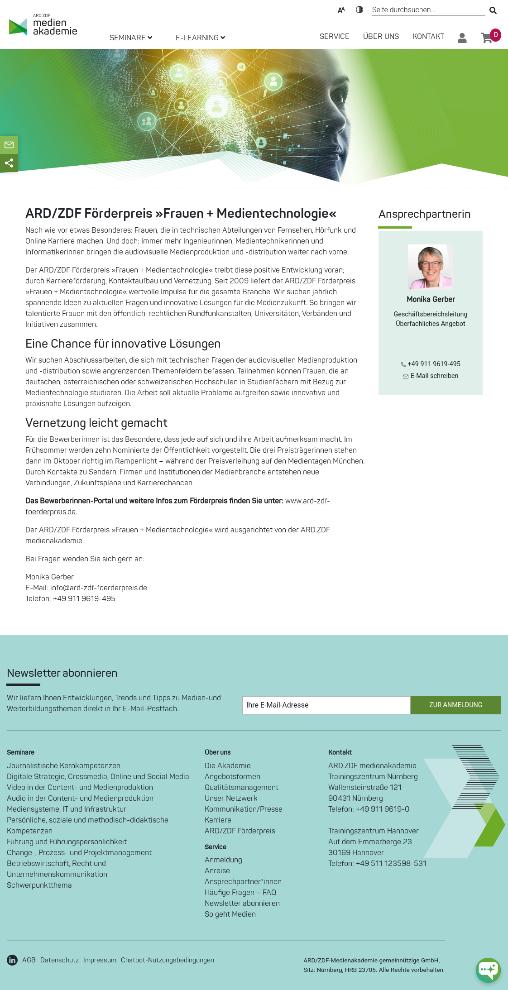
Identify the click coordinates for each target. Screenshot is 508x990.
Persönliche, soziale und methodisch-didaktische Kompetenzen (87, 826)
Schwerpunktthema (39, 885)
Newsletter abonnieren (242, 903)
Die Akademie (228, 765)
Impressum (99, 960)
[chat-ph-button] (488, 970)
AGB (29, 960)
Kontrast (359, 9)
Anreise (217, 870)
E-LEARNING (200, 38)
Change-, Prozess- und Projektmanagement (79, 852)
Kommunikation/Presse (244, 809)
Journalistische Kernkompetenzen (63, 765)
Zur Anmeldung (455, 705)
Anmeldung (223, 860)
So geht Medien (230, 914)
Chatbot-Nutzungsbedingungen (167, 960)
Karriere (218, 820)
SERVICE (335, 36)
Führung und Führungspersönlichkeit (67, 842)
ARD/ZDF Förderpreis (240, 831)
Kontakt (428, 36)
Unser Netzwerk (231, 798)
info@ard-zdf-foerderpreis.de (98, 588)
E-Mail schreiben (430, 376)
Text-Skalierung (341, 9)
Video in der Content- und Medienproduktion (80, 787)
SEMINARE (131, 38)
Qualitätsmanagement (241, 787)
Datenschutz (59, 960)
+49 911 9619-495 (430, 364)
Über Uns (381, 36)
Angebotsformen (232, 776)
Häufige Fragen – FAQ (240, 892)
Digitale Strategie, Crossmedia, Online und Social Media (98, 776)
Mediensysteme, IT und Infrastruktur (66, 809)
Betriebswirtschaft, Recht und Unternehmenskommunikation (57, 869)
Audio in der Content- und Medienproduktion (80, 798)
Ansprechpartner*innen (243, 881)
